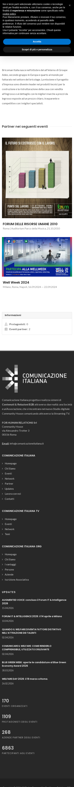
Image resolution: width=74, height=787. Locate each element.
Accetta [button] (37, 41)
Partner (9, 483)
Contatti (9, 498)
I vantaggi (10, 564)
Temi (7, 534)
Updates (9, 488)
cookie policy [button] (9, 14)
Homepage (11, 463)
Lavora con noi (13, 493)
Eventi (8, 473)
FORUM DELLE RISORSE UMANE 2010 (30, 224)
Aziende (9, 574)
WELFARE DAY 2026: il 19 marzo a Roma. (25, 679)
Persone (9, 569)
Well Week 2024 (16, 282)
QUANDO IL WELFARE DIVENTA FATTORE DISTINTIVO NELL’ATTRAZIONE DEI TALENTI (31, 631)
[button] (69, 5)
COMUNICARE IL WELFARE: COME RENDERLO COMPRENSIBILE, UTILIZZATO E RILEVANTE (26, 647)
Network (9, 478)
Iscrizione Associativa (17, 579)
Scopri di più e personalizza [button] (37, 49)
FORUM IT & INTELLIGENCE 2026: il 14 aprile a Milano (32, 616)
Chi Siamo (10, 468)
